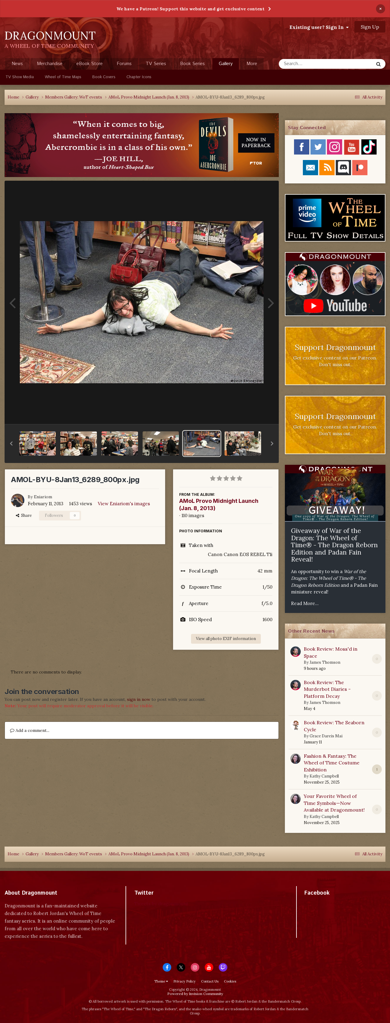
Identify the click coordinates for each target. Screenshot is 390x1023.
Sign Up (370, 27)
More (251, 64)
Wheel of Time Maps (63, 77)
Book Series (192, 64)
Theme (161, 981)
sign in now (138, 699)
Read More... (305, 603)
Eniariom (43, 496)
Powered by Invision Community (195, 993)
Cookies (230, 981)
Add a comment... (29, 730)
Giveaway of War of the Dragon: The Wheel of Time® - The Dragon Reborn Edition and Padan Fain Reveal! (334, 545)
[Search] (310, 64)
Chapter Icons (138, 77)
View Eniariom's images (124, 503)
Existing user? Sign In (319, 27)
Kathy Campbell (324, 776)
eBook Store (89, 64)
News (17, 64)
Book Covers (103, 77)
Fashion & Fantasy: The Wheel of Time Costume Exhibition (332, 763)
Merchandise (49, 64)
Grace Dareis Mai (326, 736)
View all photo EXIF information (226, 638)
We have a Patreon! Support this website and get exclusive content (190, 9)
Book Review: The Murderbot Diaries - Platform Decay (327, 689)
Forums (124, 64)
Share (24, 515)
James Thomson (325, 662)
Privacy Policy (184, 981)
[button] (11, 443)
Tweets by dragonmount (161, 903)
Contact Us (209, 981)
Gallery (225, 65)
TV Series (156, 64)
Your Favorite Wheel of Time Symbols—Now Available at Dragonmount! (334, 803)
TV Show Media (19, 77)
